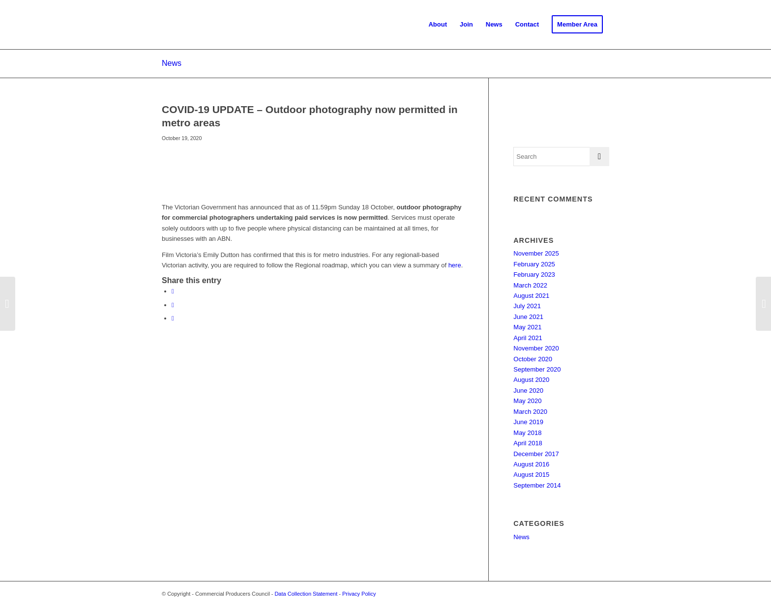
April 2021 (527, 338)
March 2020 (530, 411)
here (454, 265)
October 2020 (532, 359)
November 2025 (536, 253)
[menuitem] (437, 24)
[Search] (561, 156)
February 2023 (534, 274)
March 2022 (530, 285)
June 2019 (528, 422)
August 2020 (531, 379)
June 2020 (528, 390)
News (171, 63)
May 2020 (527, 401)
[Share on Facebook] (173, 291)
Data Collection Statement (305, 594)
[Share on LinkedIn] (173, 318)
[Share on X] (173, 305)
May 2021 (527, 327)
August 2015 (531, 474)
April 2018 (527, 443)
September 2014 (537, 485)
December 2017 (536, 454)
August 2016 (531, 464)
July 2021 (527, 306)
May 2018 (527, 432)
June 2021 (528, 316)
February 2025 (534, 264)
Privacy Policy (359, 594)
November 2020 (536, 348)
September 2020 (537, 369)
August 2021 (531, 295)
